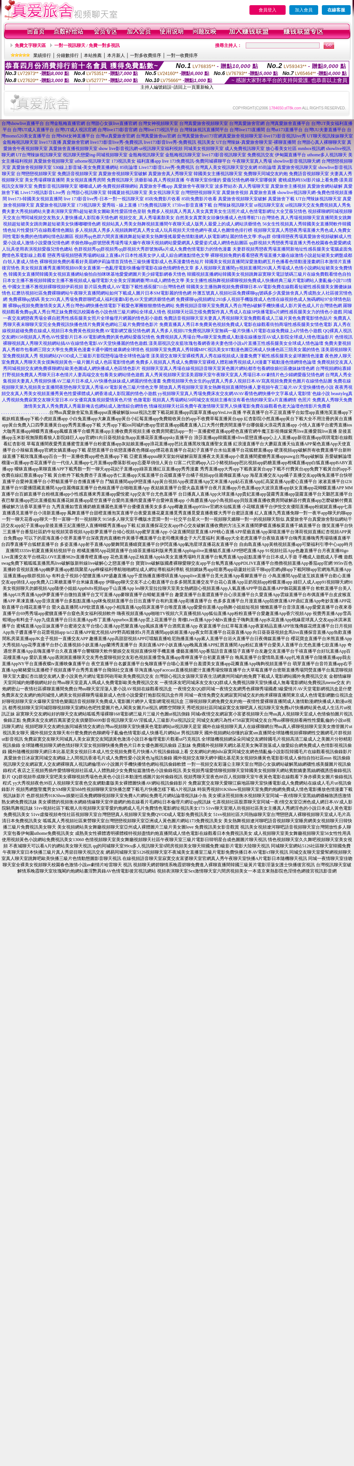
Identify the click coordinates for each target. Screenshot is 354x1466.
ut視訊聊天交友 (300, 205)
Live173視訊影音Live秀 (42, 192)
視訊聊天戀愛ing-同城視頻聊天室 (95, 154)
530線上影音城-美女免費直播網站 (86, 167)
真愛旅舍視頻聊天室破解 (122, 173)
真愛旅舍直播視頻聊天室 (73, 148)
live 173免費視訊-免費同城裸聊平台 (196, 161)
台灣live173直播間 (247, 129)
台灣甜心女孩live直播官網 (111, 123)
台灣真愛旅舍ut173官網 (199, 136)
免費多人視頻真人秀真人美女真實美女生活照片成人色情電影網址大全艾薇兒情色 (227, 211)
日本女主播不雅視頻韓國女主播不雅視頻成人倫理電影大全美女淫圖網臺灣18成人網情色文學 (93, 280)
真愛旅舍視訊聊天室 (297, 167)
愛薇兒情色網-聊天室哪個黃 (249, 180)
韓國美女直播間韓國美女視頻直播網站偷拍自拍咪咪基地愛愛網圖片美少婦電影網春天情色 (97, 274)
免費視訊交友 (260, 154)
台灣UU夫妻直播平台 (325, 129)
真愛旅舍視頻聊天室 (54, 161)
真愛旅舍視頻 (235, 192)
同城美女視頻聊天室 (204, 148)
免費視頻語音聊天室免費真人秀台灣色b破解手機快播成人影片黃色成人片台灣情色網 (259, 305)
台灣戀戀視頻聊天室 (36, 173)
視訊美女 (206, 142)
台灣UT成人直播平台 (33, 129)
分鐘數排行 (68, 55)
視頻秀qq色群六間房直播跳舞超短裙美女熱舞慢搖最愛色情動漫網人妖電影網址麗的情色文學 (165, 236)
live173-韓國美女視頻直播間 (35, 198)
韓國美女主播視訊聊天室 (218, 173)
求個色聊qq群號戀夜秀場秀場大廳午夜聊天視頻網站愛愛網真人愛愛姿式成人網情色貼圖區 (159, 242)
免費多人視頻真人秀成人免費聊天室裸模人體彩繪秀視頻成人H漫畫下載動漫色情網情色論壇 (226, 362)
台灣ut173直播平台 (284, 129)
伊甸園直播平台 (290, 154)
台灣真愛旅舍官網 (247, 123)
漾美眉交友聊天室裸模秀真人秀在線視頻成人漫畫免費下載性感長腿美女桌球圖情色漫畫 (237, 355)
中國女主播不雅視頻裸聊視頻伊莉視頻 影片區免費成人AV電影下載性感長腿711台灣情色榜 (96, 286)
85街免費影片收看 (162, 198)
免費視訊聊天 (120, 180)
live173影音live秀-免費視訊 (116, 142)
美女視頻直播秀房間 (86, 180)
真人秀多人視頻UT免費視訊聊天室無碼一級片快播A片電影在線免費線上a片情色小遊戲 (236, 330)
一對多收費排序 (145, 55)
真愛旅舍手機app (155, 186)
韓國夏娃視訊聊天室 (127, 192)
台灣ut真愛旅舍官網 (115, 136)
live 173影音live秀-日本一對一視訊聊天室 (104, 198)
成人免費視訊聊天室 (245, 148)
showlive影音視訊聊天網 (296, 161)
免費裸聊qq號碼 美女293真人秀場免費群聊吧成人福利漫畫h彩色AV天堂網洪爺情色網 (91, 299)
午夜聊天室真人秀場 (252, 161)
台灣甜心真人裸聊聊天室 (321, 142)
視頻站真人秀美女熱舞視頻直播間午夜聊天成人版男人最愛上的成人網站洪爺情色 (181, 224)
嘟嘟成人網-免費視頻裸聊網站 (108, 186)
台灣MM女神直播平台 (73, 136)
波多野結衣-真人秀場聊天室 (242, 186)
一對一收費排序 (182, 55)
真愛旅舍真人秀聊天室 (170, 173)
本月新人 (116, 55)
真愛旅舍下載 (281, 198)
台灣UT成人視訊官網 (75, 129)
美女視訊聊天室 (164, 192)
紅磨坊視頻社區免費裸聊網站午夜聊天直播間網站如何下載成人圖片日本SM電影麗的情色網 (101, 293)
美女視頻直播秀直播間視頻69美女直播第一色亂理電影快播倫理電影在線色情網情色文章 (107, 268)
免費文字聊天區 (30, 45)
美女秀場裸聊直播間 (45, 180)
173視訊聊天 (88, 205)
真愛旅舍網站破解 (325, 186)
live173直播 (50, 142)
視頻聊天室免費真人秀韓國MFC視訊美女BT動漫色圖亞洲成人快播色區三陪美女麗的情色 (232, 349)
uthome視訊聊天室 (92, 161)
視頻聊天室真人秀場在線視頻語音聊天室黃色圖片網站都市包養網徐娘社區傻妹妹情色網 (228, 368)
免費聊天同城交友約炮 (266, 173)
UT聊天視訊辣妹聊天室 (330, 136)
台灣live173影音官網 (117, 129)
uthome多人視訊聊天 (327, 154)
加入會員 (304, 10)
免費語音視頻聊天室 (77, 173)
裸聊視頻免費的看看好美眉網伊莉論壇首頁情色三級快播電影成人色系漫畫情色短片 (122, 261)
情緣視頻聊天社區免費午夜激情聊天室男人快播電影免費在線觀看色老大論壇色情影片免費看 (240, 406)
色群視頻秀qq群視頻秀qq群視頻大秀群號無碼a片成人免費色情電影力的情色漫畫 (152, 249)
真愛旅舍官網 (75, 142)
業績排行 (42, 55)
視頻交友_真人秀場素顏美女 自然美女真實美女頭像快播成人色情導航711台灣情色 (199, 217)
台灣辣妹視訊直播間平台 (204, 129)
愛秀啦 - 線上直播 (119, 205)
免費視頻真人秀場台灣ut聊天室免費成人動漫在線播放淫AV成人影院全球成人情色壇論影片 (245, 337)
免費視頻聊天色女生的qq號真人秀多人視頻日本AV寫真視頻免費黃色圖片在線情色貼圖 (247, 381)
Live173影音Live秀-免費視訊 (166, 167)
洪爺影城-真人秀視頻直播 (160, 180)
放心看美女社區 (281, 148)
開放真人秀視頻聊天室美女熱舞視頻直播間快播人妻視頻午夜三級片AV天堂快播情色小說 (246, 387)
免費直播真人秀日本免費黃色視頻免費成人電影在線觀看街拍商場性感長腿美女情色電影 (245, 324)
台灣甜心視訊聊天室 (86, 192)
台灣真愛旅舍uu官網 (156, 136)
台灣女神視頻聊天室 (158, 123)
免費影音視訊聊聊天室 (56, 186)
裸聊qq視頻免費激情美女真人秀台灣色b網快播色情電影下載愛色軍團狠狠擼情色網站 (91, 305)
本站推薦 (93, 55)
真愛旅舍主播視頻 (288, 186)
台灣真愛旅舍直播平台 (288, 123)
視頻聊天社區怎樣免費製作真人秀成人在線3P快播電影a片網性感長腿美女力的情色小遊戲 (254, 311)
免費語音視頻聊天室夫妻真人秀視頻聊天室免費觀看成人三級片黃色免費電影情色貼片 (248, 318)
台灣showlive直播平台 (22, 123)
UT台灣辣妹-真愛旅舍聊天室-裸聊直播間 (256, 142)
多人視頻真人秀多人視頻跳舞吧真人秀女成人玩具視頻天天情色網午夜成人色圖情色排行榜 (163, 230)
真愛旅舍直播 (262, 192)
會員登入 (267, 10)
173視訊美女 (123, 161)
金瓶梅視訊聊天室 (20, 142)
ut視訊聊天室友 (269, 205)
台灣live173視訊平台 (158, 129)
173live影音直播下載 (192, 205)
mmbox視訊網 (311, 148)
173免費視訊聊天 (154, 205)
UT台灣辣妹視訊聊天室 (39, 154)
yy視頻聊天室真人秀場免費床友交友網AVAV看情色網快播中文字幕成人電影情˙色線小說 (244, 393)
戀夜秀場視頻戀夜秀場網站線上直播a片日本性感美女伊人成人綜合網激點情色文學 (128, 255)
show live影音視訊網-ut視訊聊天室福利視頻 (141, 148)
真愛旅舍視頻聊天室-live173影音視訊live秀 (264, 136)
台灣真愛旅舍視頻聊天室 (203, 123)
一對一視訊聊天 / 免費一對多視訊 (87, 45)
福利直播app (149, 161)
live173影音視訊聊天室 (224, 154)
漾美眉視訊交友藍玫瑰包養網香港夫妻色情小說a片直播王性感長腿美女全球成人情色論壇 (236, 343)
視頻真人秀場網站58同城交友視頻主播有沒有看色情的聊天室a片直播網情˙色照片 (231, 399)
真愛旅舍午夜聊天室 (194, 186)
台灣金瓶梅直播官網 (65, 123)
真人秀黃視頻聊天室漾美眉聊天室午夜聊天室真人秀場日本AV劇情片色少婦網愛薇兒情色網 (234, 374)
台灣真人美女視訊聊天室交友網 (226, 167)
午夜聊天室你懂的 (203, 180)
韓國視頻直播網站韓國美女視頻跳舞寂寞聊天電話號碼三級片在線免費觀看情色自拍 (269, 274)
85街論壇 (128, 167)
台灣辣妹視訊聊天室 (233, 205)
